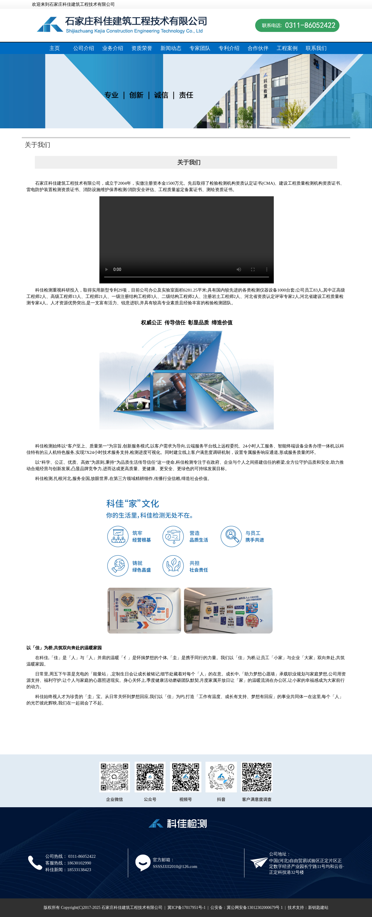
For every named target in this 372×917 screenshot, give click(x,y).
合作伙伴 (258, 48)
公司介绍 (83, 48)
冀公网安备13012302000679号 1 (255, 907)
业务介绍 (112, 48)
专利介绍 (229, 48)
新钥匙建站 (318, 907)
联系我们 (316, 48)
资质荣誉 (141, 48)
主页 (54, 48)
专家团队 (199, 48)
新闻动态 (170, 48)
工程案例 (287, 48)
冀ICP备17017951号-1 (186, 907)
